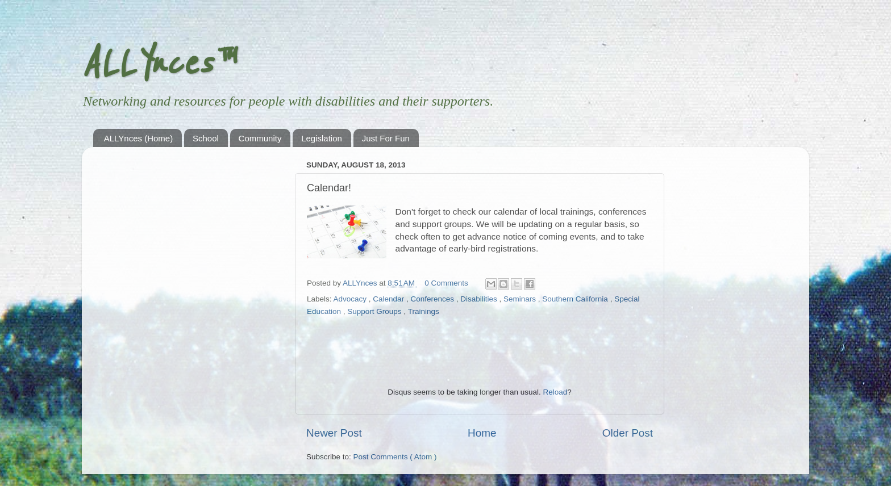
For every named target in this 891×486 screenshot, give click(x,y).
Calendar (389, 299)
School (206, 138)
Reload (555, 392)
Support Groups (375, 311)
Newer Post (334, 433)
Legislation (321, 138)
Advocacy (351, 299)
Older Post (627, 433)
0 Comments (446, 283)
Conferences (433, 299)
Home (482, 433)
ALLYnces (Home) (138, 138)
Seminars (520, 299)
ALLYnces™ (158, 63)
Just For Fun (386, 138)
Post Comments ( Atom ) (395, 457)
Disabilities (479, 299)
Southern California (576, 299)
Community (260, 138)
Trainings (423, 311)
